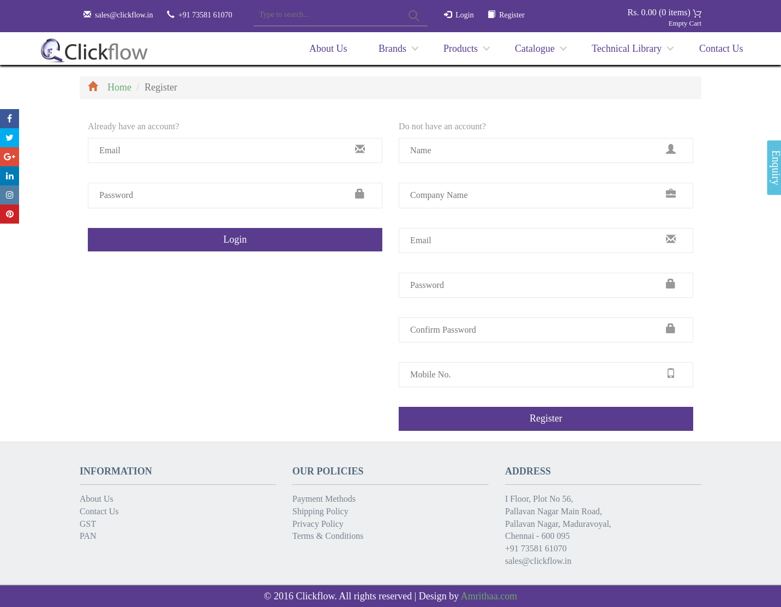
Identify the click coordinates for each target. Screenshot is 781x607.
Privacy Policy (318, 523)
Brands (392, 48)
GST (88, 523)
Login (464, 15)
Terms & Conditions (327, 535)
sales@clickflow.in (124, 15)
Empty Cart (685, 23)
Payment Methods (324, 498)
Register (512, 15)
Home (109, 87)
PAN (88, 535)
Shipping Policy (320, 511)
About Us (328, 48)
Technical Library (627, 48)
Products (460, 48)
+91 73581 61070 (536, 548)
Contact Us (721, 48)
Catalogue (535, 48)
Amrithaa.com (489, 596)
